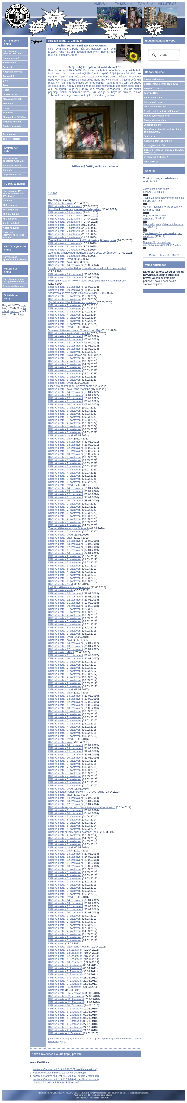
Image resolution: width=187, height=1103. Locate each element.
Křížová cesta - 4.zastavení (64, 243)
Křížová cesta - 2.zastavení (64, 249)
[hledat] (163, 55)
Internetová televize (154, 102)
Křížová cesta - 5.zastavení (64, 237)
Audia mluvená (11, 228)
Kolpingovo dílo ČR (154, 145)
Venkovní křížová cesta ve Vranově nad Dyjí (74, 330)
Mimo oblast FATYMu (14, 117)
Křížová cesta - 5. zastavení (64, 311)
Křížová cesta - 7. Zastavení (65, 971)
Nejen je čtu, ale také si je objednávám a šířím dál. (157, 244)
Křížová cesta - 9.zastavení (64, 224)
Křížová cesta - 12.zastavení (65, 215)
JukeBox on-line (152, 124)
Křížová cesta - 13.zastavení (65, 212)
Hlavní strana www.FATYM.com (12, 52)
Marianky (8, 103)
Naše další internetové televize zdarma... (13, 235)
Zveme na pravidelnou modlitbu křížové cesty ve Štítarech (82, 252)
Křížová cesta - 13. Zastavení (65, 952)
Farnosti (7, 67)
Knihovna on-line (12, 165)
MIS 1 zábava (10, 205)
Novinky (7, 200)
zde (23, 305)
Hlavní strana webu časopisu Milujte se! (14, 280)
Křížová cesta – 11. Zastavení (66, 1002)
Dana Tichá (62, 1038)
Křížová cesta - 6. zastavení (64, 308)
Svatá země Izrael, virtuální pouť (161, 111)
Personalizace (10, 134)
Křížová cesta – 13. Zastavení (66, 996)
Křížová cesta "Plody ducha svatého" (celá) (73, 831)
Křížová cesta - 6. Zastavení (65, 974)
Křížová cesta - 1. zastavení (64, 323)
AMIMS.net (102, 4)
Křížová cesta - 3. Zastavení (65, 983)
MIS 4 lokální (10, 218)
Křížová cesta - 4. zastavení (64, 314)
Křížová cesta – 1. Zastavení (65, 986)
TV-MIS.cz (145, 4)
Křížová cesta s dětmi (61, 652)
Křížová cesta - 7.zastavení (64, 231)
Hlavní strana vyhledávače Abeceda (14, 258)
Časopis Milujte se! (154, 79)
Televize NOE (151, 93)
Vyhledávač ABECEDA (156, 157)
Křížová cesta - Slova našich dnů (67, 354)
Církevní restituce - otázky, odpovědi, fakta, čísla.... (164, 151)
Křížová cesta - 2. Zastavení (65, 1030)
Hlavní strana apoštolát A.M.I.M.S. (13, 159)
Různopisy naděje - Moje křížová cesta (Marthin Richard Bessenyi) (87, 280)
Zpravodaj (8, 76)
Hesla (6, 90)
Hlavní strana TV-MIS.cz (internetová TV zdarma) (13, 193)
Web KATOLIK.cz (153, 88)
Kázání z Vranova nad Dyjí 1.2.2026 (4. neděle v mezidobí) (65, 1069)
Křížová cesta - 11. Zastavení (65, 959)
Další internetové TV (155, 106)
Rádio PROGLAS (153, 97)
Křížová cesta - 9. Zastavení (65, 965)
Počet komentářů (122, 1038)
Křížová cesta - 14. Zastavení (65, 949)
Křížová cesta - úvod (60, 258)
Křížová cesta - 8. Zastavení (65, 968)
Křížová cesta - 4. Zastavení (65, 980)
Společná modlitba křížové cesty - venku (72, 302)
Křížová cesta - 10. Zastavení (65, 962)
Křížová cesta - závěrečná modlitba (69, 333)
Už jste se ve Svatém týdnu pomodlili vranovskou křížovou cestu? (87, 268)
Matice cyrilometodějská (157, 115)
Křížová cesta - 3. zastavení (64, 317)
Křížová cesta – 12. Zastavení (66, 999)
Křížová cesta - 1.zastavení (64, 255)
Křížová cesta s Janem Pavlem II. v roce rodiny (76, 791)
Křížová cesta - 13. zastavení (65, 274)
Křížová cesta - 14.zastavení (65, 206)
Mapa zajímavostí (12, 99)
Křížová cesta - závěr (60, 203)
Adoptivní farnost (12, 71)
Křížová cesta (56, 943)
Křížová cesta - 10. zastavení (65, 289)
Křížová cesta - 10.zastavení (65, 221)
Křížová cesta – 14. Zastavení (66, 993)
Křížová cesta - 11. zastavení (65, 286)
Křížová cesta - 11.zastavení (65, 218)
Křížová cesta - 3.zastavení (64, 246)
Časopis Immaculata (155, 120)
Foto (5, 85)
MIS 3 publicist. (11, 214)
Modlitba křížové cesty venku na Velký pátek (74, 209)
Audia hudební (11, 223)
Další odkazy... (151, 161)
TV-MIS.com (124, 4)
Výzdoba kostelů (12, 121)
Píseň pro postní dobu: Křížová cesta (70, 385)
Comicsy (7, 170)
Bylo (5, 81)
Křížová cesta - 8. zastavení (64, 299)
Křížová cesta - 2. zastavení (64, 320)
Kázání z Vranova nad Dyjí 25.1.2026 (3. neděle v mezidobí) (66, 1076)
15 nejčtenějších (11, 139)
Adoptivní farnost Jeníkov (158, 141)
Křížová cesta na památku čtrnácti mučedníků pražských (81, 807)
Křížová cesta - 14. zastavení (65, 265)
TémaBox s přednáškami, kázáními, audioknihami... (163, 130)
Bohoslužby (9, 62)
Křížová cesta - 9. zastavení (64, 296)
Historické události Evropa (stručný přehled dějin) (60, 1072)
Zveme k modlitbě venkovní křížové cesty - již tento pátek (82, 240)
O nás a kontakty (12, 126)
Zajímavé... (8, 112)
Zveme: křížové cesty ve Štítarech (68, 528)
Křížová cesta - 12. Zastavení (65, 955)
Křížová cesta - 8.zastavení (64, 227)
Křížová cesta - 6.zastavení (64, 234)
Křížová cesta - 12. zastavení (65, 277)
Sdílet (52, 193)
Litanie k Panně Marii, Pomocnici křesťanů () (57, 1082)
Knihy (6, 108)
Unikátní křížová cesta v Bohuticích (69, 587)
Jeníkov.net (150, 136)
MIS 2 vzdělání (10, 209)
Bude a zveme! (11, 58)
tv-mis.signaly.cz (14, 310)
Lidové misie (10, 94)
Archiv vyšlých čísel (14, 286)
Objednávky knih (12, 174)
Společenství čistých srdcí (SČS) (161, 84)
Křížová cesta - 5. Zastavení (65, 977)
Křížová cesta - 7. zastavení (64, 305)
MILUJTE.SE (167, 4)
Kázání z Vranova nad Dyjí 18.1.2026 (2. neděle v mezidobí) (66, 1079)
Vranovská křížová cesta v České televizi (72, 292)
